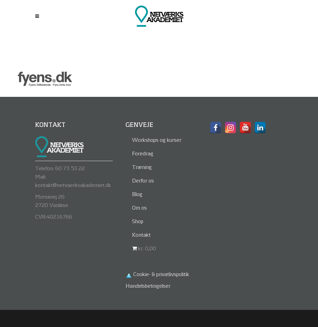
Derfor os (143, 180)
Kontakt (141, 234)
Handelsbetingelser (148, 285)
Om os (139, 207)
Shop (137, 221)
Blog (137, 194)
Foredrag (142, 153)
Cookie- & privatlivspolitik (161, 274)
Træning (142, 167)
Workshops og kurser (156, 140)
